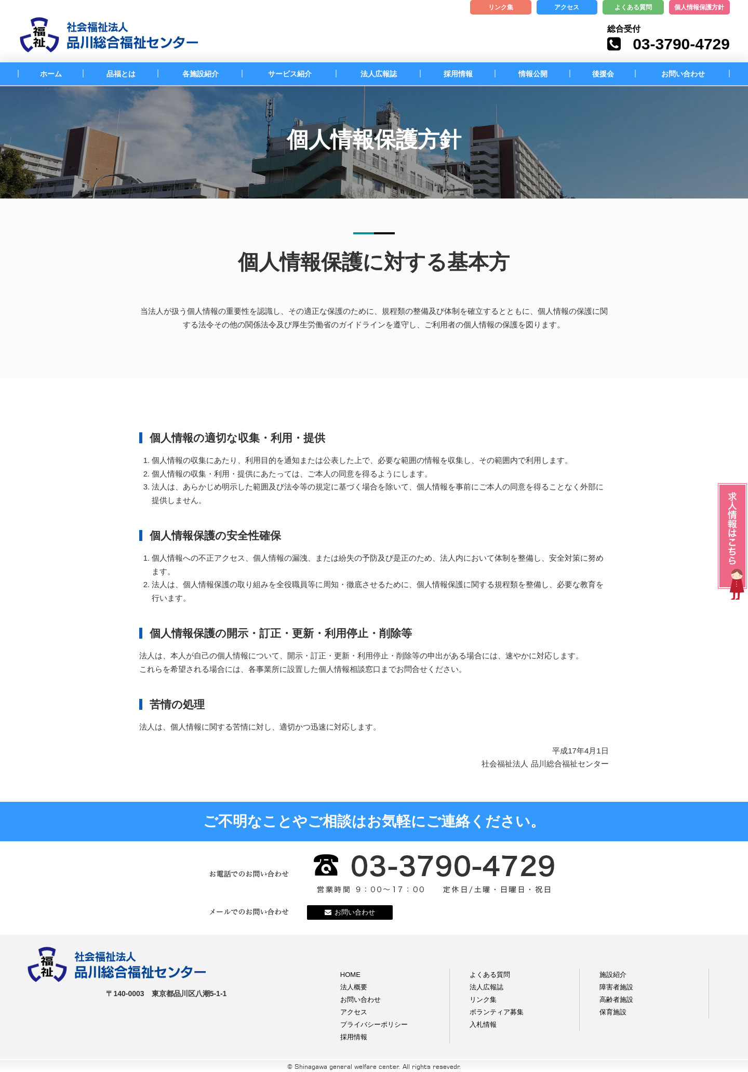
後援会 (603, 74)
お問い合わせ (683, 74)
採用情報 (458, 74)
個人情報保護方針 (699, 7)
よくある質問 (633, 7)
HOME (350, 974)
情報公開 (532, 74)
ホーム (51, 74)
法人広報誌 (378, 74)
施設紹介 (612, 974)
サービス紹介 (290, 74)
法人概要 (353, 987)
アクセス (566, 7)
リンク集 (500, 7)
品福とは (121, 74)
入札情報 (483, 1024)
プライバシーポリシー (374, 1024)
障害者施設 (616, 987)
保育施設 (612, 1012)
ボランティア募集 (497, 1012)
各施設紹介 (200, 74)
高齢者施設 (616, 999)
